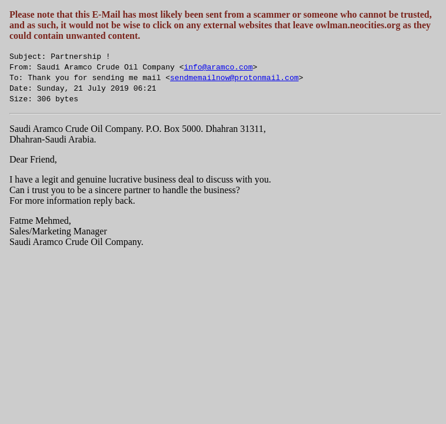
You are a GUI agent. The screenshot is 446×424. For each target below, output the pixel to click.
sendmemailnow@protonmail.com (234, 77)
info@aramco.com (218, 66)
